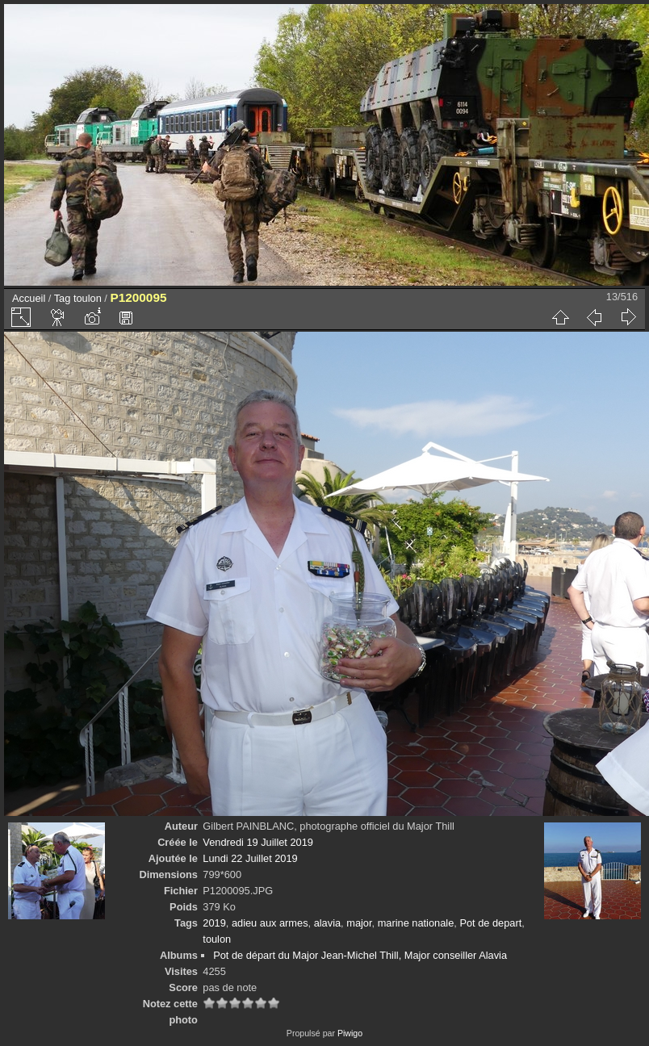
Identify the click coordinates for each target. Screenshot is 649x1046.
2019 (214, 923)
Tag (62, 298)
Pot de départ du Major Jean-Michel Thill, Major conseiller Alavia (360, 955)
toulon (87, 298)
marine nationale (416, 923)
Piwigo (349, 1033)
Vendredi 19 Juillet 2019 (258, 842)
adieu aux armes (270, 923)
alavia (327, 923)
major (358, 923)
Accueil (28, 298)
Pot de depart (490, 923)
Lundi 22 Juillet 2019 (250, 858)
